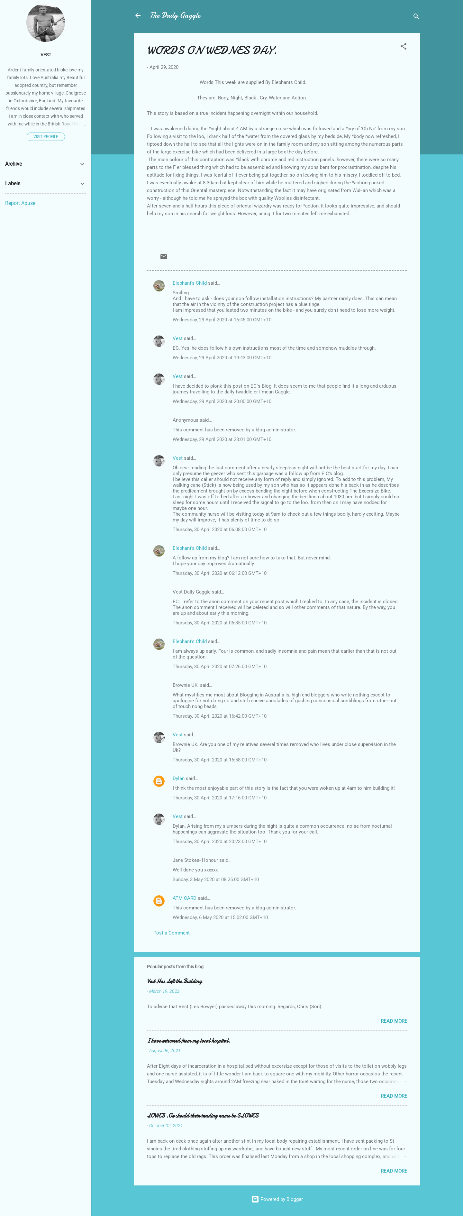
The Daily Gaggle (175, 15)
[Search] (416, 17)
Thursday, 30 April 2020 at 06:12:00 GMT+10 (220, 573)
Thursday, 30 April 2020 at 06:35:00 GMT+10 (220, 623)
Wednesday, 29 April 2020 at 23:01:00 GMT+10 (222, 439)
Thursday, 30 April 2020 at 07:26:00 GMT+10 (220, 666)
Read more (394, 1021)
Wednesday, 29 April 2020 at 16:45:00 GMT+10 (222, 320)
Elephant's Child (190, 283)
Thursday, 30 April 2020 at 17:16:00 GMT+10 (220, 798)
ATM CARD (184, 898)
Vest (178, 338)
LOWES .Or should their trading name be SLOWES (203, 1116)
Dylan (179, 778)
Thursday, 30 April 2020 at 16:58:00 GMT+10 (220, 760)
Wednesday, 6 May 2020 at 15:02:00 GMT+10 (220, 917)
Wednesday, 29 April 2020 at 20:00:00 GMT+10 (222, 401)
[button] (403, 47)
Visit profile (45, 136)
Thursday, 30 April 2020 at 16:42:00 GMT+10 (220, 716)
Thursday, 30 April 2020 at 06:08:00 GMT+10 (220, 529)
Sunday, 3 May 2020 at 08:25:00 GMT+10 (216, 879)
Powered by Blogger (277, 1199)
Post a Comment (171, 933)
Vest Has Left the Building (174, 981)
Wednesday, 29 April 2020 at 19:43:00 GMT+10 (222, 358)
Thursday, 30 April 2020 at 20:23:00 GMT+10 (220, 841)
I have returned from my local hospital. (188, 1041)
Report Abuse (20, 203)
